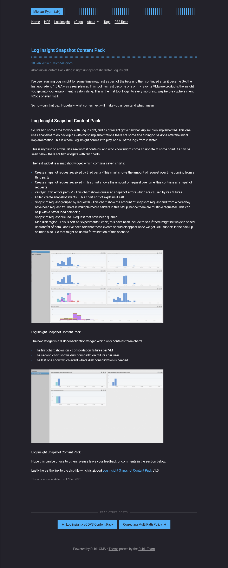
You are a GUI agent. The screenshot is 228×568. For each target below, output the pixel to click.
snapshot (91, 70)
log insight (75, 70)
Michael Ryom (63, 63)
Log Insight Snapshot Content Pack (127, 470)
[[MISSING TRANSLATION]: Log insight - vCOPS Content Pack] (87, 524)
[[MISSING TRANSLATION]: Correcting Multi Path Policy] (145, 524)
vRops (78, 22)
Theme (113, 549)
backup (38, 70)
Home (35, 22)
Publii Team (146, 549)
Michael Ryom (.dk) (46, 12)
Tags (107, 22)
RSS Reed (121, 22)
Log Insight (62, 22)
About (91, 22)
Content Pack (55, 70)
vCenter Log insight (114, 70)
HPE (47, 22)
